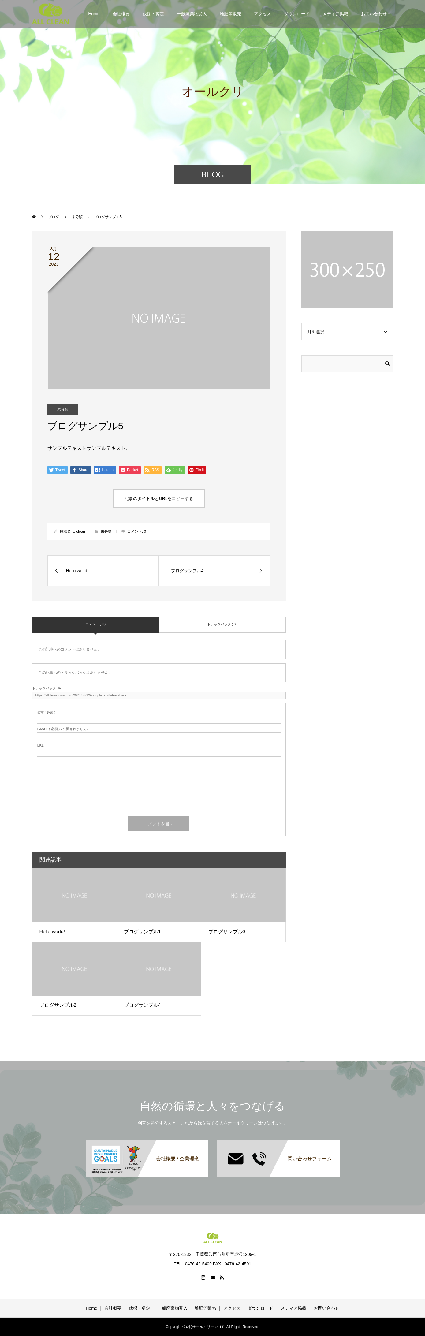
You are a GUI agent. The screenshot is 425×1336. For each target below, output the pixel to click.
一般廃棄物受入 (192, 13)
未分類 (62, 409)
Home (93, 13)
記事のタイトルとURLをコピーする (159, 498)
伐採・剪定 (153, 13)
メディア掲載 (335, 13)
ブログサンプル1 (142, 931)
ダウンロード (297, 13)
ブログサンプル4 (142, 1005)
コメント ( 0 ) (95, 624)
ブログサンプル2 (57, 1005)
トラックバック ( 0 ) (222, 624)
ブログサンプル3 (226, 931)
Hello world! (52, 931)
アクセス (262, 13)
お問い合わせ (374, 13)
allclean (79, 531)
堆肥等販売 (230, 13)
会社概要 (121, 13)
